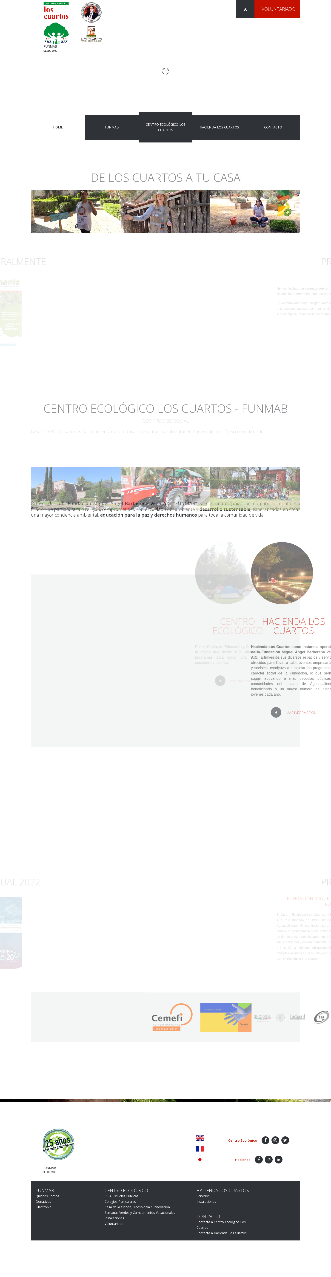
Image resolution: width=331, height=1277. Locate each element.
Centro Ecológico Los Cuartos (165, 127)
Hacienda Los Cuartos (219, 127)
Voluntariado (278, 9)
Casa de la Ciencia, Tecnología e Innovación (137, 1207)
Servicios (203, 1196)
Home (58, 127)
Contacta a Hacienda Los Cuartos (222, 1233)
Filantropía (43, 1207)
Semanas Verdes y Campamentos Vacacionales (140, 1212)
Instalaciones (114, 1218)
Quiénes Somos (47, 1196)
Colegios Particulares (120, 1201)
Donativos (43, 1201)
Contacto (273, 127)
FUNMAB (112, 127)
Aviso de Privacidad (285, 1126)
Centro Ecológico (126, 1190)
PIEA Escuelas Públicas (121, 1196)
